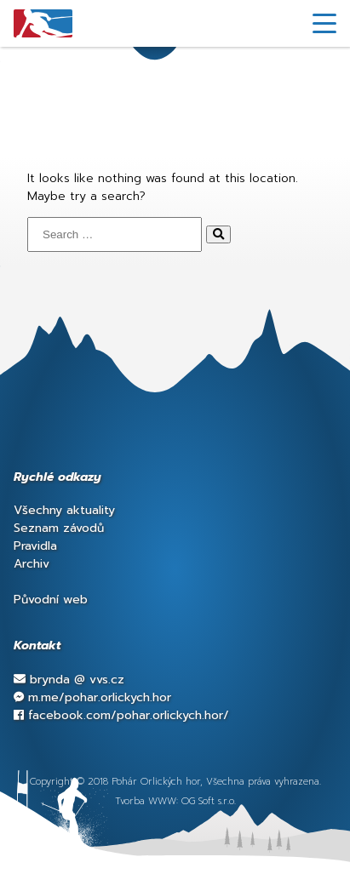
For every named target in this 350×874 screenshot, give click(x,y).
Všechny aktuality (64, 510)
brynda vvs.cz (69, 679)
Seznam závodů (59, 528)
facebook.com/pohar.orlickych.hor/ (121, 715)
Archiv (31, 564)
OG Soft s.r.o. (208, 801)
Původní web (51, 599)
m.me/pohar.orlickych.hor (92, 697)
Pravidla (35, 546)
